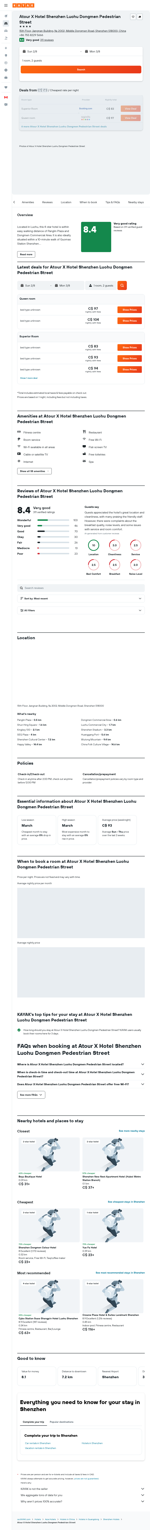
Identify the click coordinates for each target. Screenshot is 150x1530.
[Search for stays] (5, 23)
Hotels (38, 1461)
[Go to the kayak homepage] (23, 5)
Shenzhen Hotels (111, 1461)
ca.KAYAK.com (23, 1461)
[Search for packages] (5, 38)
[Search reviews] (84, 587)
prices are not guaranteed (86, 1420)
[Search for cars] (5, 30)
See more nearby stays (132, 1072)
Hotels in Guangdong (89, 1461)
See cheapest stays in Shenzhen (126, 1143)
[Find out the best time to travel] (5, 70)
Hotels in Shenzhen (92, 1385)
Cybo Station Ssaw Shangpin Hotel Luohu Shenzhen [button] (48, 1260)
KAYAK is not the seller (83, 1431)
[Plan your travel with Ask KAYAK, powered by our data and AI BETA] (5, 48)
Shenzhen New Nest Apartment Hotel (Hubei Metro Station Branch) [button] (111, 1120)
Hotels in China (67, 1461)
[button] (6, 5)
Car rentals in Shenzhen (38, 1385)
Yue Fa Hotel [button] (89, 1189)
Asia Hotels (50, 1461)
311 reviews (47, 40)
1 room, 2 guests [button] (32, 60)
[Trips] (5, 87)
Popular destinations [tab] (61, 1363)
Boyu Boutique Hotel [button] (30, 1118)
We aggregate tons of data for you (83, 1437)
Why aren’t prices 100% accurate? (83, 1443)
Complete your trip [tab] (33, 1363)
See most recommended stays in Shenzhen (120, 1214)
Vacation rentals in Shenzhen (40, 1390)
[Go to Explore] (5, 55)
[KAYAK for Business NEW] (5, 77)
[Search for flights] (5, 16)
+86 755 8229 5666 (31, 35)
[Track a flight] (5, 62)
